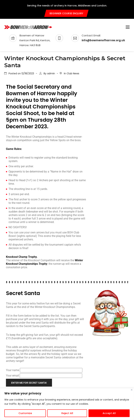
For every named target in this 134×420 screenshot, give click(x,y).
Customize (25, 413)
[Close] (131, 390)
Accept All (109, 413)
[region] (67, 404)
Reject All (67, 413)
